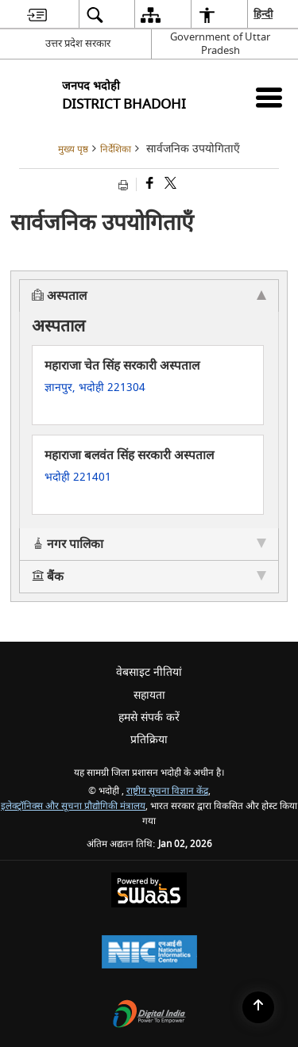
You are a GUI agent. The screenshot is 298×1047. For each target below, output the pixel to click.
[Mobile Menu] (269, 97)
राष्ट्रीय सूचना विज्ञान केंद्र (167, 791)
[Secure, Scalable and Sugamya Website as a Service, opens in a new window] (149, 892)
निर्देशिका (115, 149)
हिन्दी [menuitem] (263, 13)
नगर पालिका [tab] (149, 544)
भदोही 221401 (78, 477)
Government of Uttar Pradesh (220, 43)
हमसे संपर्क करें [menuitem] (149, 717)
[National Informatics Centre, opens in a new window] (149, 953)
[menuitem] (37, 14)
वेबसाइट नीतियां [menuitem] (149, 672)
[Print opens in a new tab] (125, 184)
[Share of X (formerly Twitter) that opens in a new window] (169, 184)
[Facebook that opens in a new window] (148, 184)
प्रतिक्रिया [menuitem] (149, 739)
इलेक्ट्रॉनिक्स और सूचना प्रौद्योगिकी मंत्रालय (73, 806)
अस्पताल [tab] (149, 296)
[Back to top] (258, 1007)
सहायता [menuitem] (149, 695)
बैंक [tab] (149, 576)
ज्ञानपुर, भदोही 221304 (95, 387)
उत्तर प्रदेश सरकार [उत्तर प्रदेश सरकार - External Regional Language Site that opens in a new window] (77, 43)
